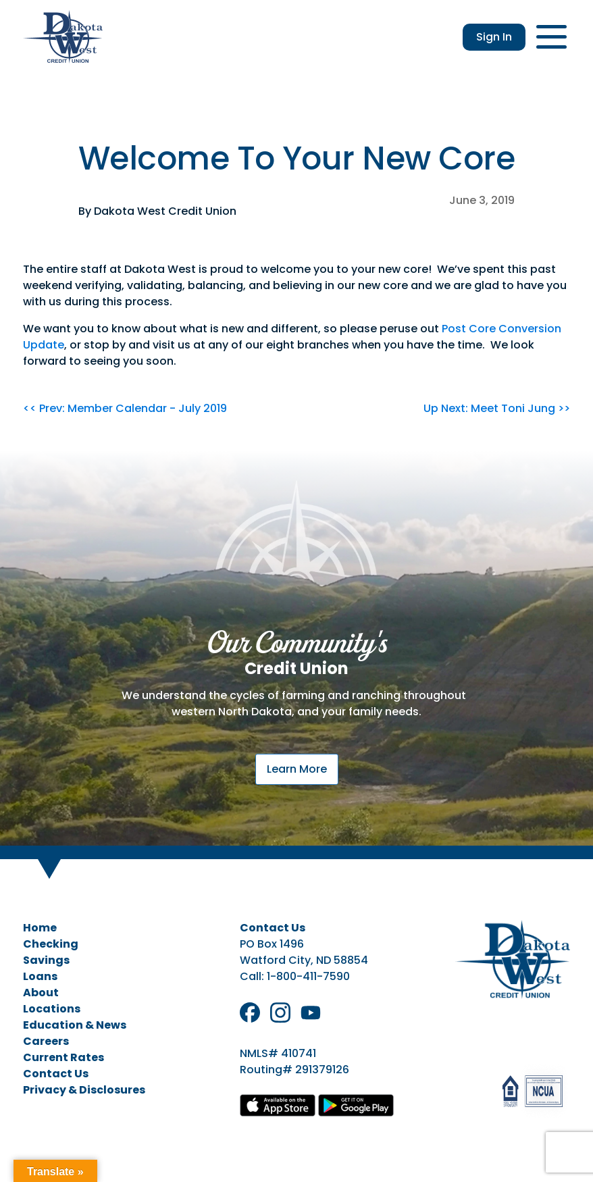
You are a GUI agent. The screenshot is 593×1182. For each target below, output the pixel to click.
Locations (51, 1009)
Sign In (494, 37)
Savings (46, 960)
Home (40, 927)
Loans (40, 976)
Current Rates (63, 1057)
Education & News (74, 1025)
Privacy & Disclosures (84, 1090)
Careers (46, 1041)
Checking (50, 944)
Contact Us (55, 1073)
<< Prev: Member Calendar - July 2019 (125, 408)
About (41, 992)
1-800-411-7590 (308, 976)
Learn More (297, 769)
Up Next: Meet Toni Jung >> (496, 408)
